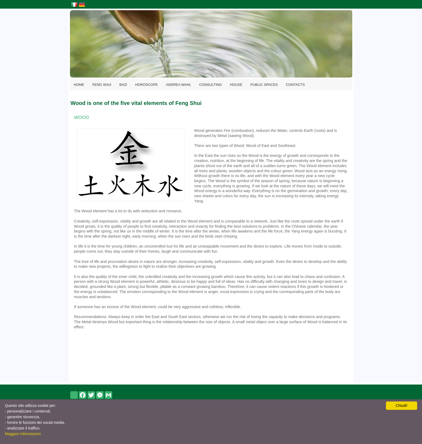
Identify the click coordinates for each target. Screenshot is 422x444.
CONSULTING (210, 85)
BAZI (123, 85)
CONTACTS (295, 85)
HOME (79, 85)
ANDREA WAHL (178, 85)
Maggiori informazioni (23, 434)
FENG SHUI (101, 85)
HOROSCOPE (146, 85)
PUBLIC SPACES (264, 85)
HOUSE (236, 85)
